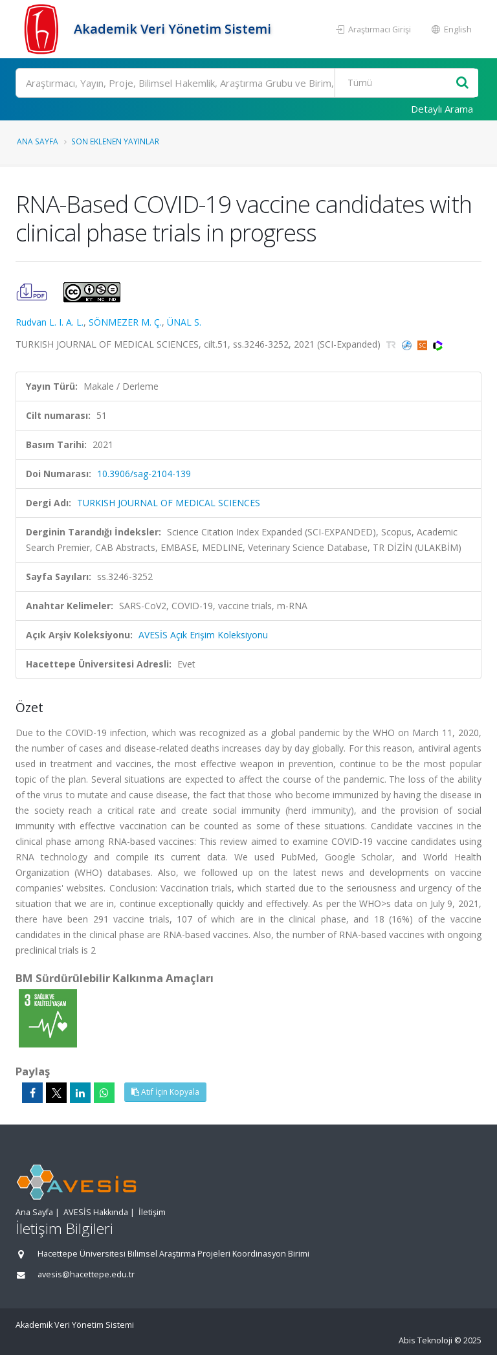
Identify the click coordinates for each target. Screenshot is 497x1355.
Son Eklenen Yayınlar (115, 141)
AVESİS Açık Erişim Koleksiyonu (203, 635)
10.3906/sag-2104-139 (144, 473)
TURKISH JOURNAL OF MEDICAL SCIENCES (168, 503)
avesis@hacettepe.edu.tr (86, 1274)
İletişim (152, 1212)
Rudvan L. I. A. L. (49, 322)
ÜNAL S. (184, 322)
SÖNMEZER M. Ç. (125, 322)
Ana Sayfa (37, 141)
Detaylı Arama (442, 108)
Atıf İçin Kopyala (165, 1091)
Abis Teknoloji (425, 1340)
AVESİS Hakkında (95, 1212)
